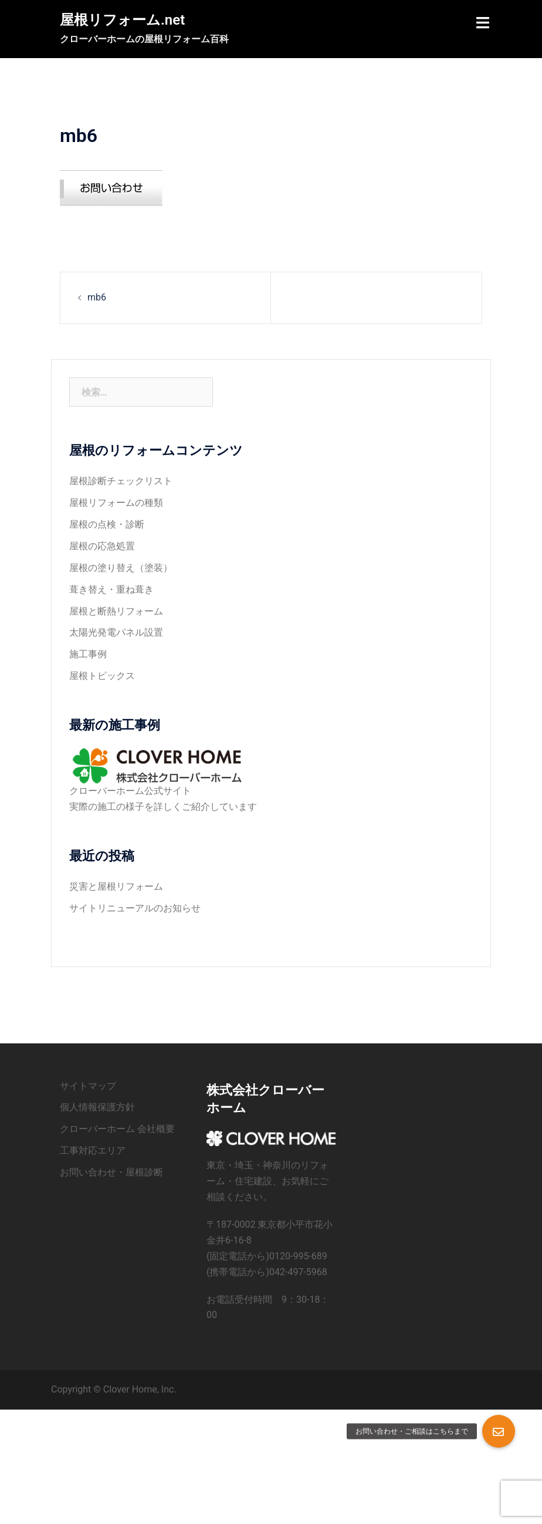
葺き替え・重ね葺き (111, 589)
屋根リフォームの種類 (116, 502)
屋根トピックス (102, 675)
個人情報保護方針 (97, 1107)
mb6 (96, 297)
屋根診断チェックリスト (120, 480)
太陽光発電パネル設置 (116, 632)
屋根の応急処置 (102, 546)
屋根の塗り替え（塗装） (120, 567)
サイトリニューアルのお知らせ (135, 908)
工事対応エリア (93, 1150)
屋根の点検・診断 (106, 524)
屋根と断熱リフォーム (116, 611)
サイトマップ (88, 1086)
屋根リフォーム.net (122, 20)
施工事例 (88, 654)
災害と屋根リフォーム (116, 886)
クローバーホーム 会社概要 (117, 1128)
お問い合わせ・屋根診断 (111, 1172)
